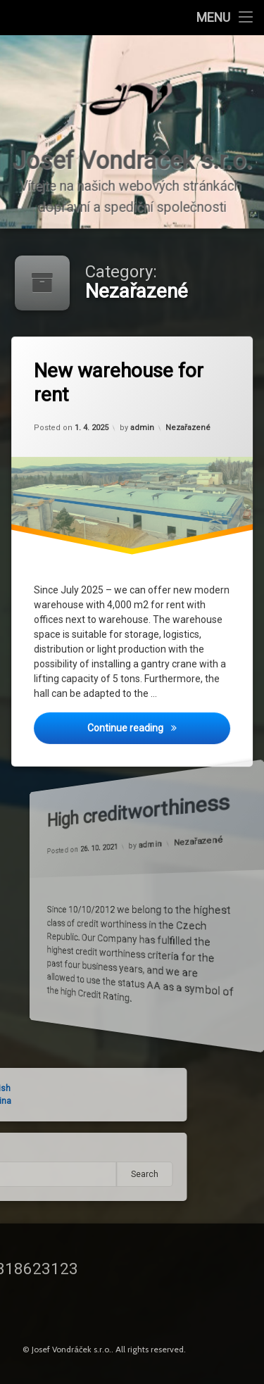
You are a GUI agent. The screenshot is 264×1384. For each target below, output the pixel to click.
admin (142, 427)
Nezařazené (188, 426)
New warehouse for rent (121, 382)
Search (76, 1174)
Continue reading (160, 730)
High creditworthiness (114, 805)
